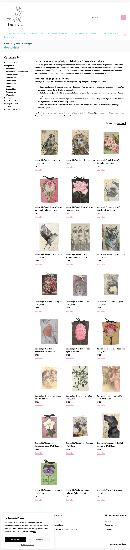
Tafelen (93, 33)
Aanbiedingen (58, 525)
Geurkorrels (11, 83)
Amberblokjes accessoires (17, 71)
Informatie (9, 37)
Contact (108, 521)
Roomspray (11, 92)
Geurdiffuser (11, 77)
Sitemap (108, 529)
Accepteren (15, 539)
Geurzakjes (27, 44)
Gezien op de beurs (109, 33)
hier (34, 531)
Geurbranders (12, 74)
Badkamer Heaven (16, 33)
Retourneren (110, 525)
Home (6, 44)
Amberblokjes (11, 69)
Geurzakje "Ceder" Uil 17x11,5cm (80, 160)
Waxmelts (10, 95)
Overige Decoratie (78, 33)
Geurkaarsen (11, 80)
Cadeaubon (57, 521)
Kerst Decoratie (59, 33)
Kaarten (45, 33)
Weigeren (39, 539)
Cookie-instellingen (27, 545)
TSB (124, 544)
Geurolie (9, 86)
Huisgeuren (33, 33)
